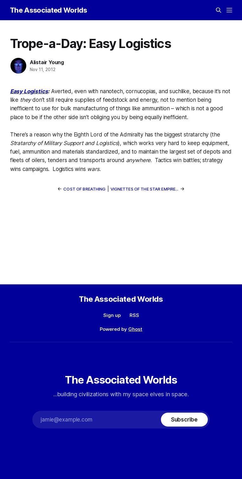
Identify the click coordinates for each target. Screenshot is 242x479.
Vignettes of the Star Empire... (145, 188)
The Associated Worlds (48, 10)
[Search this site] (218, 10)
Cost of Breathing (84, 188)
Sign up (112, 315)
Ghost (135, 329)
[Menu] (229, 10)
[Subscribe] (184, 420)
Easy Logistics (29, 91)
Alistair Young (47, 62)
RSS (134, 315)
